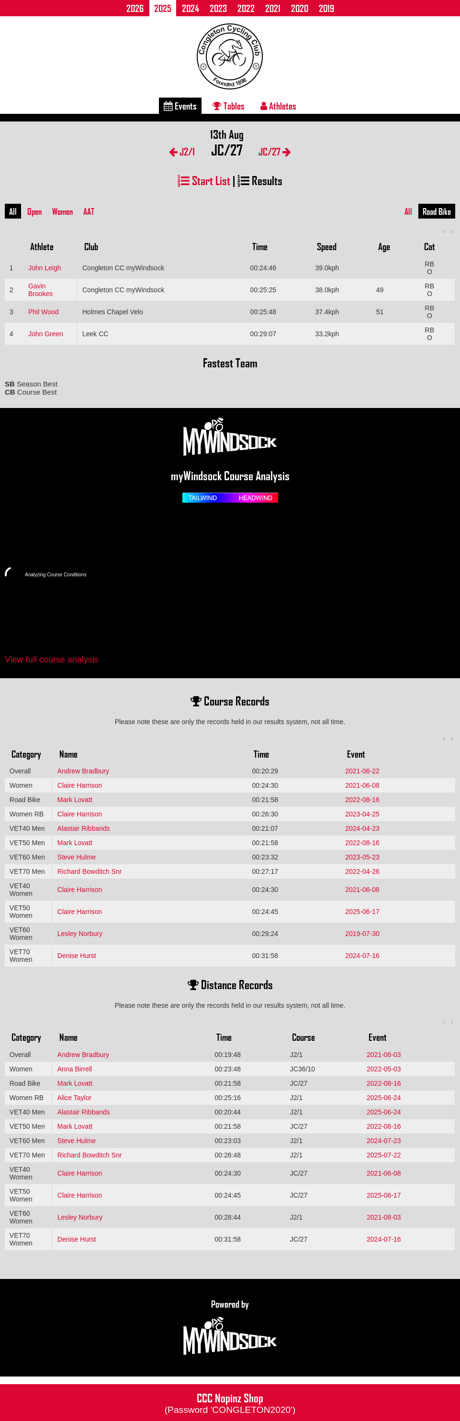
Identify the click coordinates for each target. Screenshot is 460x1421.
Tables (229, 105)
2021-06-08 (362, 785)
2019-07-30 (362, 933)
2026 (135, 8)
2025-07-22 (384, 1155)
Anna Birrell (74, 1069)
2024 (190, 8)
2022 (246, 8)
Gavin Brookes (40, 289)
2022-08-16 (362, 800)
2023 (218, 8)
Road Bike (437, 211)
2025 (162, 8)
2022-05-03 (384, 1069)
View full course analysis (52, 659)
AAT (88, 211)
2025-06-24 (384, 1098)
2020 (299, 8)
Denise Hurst (76, 955)
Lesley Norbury (79, 933)
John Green (45, 334)
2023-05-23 (362, 857)
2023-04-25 (362, 814)
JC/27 (274, 151)
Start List (204, 180)
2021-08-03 (384, 1054)
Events (180, 105)
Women (62, 211)
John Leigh (44, 268)
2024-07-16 (362, 955)
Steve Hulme (76, 857)
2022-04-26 (362, 871)
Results (259, 180)
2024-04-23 (362, 828)
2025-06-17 (362, 911)
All (13, 211)
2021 (272, 8)
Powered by (230, 1327)
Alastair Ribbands (83, 828)
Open (34, 211)
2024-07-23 (384, 1141)
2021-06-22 (362, 771)
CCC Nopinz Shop (230, 1402)
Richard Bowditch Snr (89, 871)
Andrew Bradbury (83, 771)
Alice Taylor (74, 1098)
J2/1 (182, 151)
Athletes (278, 105)
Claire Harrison (79, 785)
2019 (326, 8)
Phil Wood (43, 312)
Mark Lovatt (74, 800)
